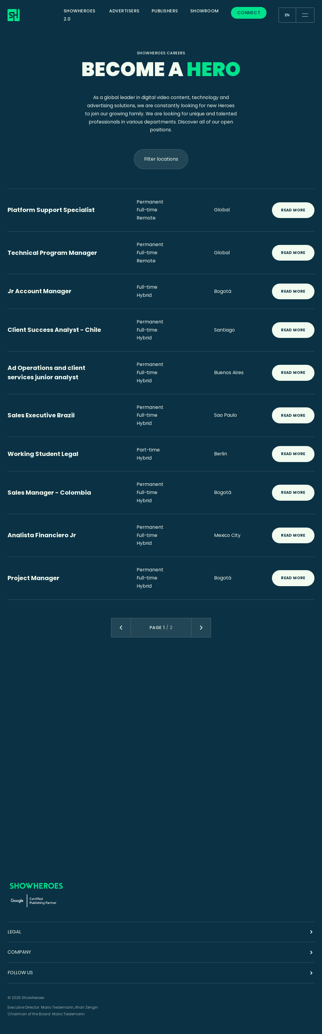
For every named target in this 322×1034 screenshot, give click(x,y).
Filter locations (161, 159)
